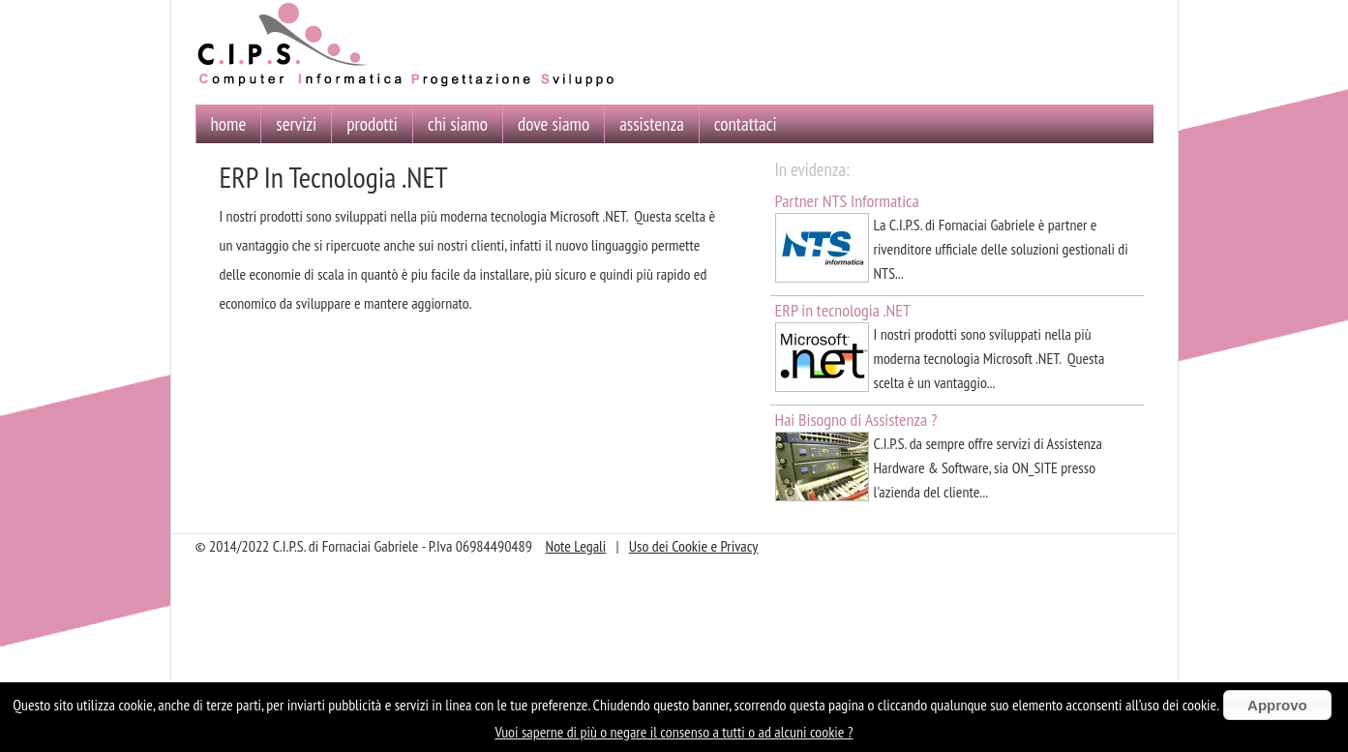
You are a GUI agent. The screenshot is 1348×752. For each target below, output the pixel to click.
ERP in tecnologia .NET (843, 310)
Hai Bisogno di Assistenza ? (856, 419)
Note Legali (576, 546)
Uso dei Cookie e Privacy (694, 546)
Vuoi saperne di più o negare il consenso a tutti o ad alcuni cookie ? (673, 731)
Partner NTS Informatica (847, 201)
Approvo (1277, 705)
